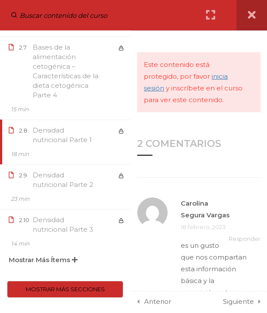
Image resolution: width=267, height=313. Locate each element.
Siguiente (238, 301)
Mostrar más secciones (65, 289)
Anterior (157, 301)
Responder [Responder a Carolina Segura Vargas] (244, 238)
